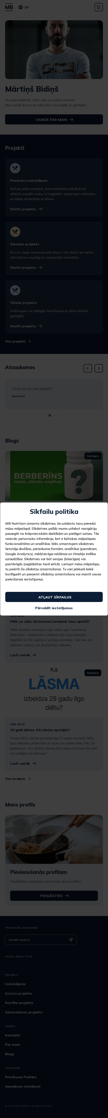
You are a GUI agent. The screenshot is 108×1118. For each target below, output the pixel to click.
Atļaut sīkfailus (55, 597)
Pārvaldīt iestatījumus (54, 608)
